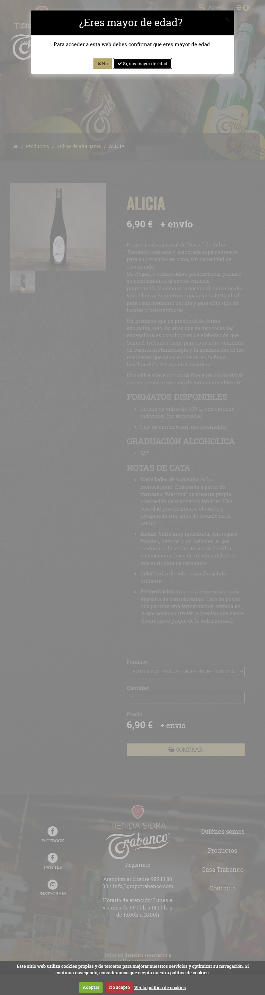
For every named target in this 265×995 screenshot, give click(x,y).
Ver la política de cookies (160, 987)
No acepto (119, 987)
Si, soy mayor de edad (142, 63)
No (103, 63)
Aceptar (91, 987)
